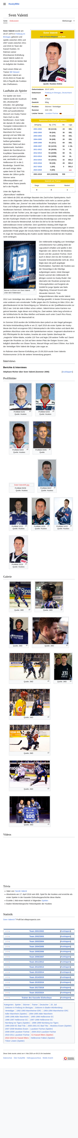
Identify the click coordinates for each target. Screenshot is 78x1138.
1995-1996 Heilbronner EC (42, 1017)
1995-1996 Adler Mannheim (17, 1017)
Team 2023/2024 (36, 993)
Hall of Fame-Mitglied (49, 37)
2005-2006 (38, 143)
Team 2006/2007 (36, 957)
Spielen (45, 900)
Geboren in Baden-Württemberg (48, 1008)
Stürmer (26, 1005)
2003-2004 (38, 136)
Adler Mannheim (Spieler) (16, 1014)
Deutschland (67, 93)
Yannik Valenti (21, 891)
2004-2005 (38, 139)
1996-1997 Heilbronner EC (16, 1020)
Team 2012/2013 (36, 967)
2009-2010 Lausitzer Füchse (44, 1032)
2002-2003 (38, 132)
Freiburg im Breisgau (53, 93)
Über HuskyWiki (19, 1058)
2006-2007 (38, 146)
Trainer (35, 1005)
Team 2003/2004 (36, 941)
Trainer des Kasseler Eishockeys (37, 998)
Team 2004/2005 (36, 946)
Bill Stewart (14, 72)
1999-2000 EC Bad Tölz (15, 1026)
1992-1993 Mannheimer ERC (28, 1011)
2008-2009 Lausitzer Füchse (17, 1032)
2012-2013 (38, 153)
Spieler (18, 1005)
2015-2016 (38, 163)
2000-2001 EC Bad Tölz (38, 1026)
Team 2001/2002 (36, 931)
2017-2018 (38, 167)
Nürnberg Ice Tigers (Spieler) (17, 1023)
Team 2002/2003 (36, 936)
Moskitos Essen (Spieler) (60, 1026)
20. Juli (54, 1005)
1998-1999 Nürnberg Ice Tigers (45, 1023)
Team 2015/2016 (36, 982)
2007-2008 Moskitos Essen (16, 1029)
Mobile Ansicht (48, 1058)
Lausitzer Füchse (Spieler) (41, 1029)
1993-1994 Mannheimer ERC (55, 1011)
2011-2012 (38, 149)
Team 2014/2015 (36, 977)
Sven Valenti (8, 919)
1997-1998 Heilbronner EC (41, 1020)
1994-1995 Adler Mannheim (41, 1014)
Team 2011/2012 (36, 962)
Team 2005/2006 (36, 952)
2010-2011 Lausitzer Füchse (17, 1035)
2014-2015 (38, 160)
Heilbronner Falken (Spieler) (43, 1038)
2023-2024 (38, 170)
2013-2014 (38, 156)
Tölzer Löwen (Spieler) (14, 1041)
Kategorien (8, 1005)
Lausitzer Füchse (51, 113)
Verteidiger (9, 1011)
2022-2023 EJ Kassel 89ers (17, 1038)
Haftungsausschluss (34, 1058)
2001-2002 (38, 129)
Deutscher (44, 1005)
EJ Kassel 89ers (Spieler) (42, 1035)
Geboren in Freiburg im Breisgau (19, 1008)
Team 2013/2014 (36, 972)
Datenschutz (7, 1058)
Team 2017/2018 (36, 987)
